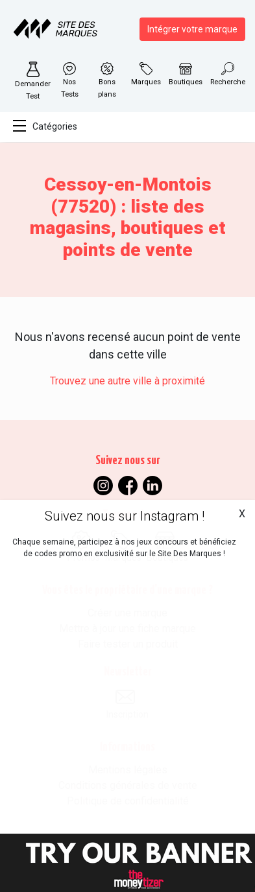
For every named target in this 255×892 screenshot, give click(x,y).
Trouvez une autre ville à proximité (127, 381)
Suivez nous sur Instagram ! (124, 516)
